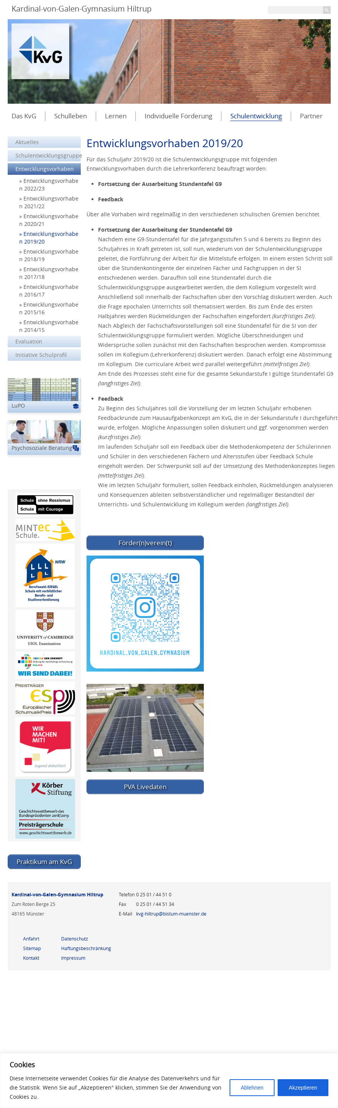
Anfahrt (31, 938)
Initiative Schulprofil (41, 354)
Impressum (73, 958)
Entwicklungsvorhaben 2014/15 (48, 325)
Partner (311, 115)
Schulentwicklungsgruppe (48, 155)
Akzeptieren (303, 1088)
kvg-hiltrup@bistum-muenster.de (171, 914)
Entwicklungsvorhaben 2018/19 (48, 255)
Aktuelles (27, 142)
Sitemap (32, 948)
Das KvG (24, 115)
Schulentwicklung (256, 115)
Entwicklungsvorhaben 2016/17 (48, 290)
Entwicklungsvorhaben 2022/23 (48, 184)
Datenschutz (74, 938)
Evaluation (28, 341)
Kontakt (31, 958)
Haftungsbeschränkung (86, 948)
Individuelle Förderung (178, 115)
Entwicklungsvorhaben (44, 169)
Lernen (116, 115)
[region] (169, 1080)
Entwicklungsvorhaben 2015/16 (48, 308)
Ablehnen (252, 1088)
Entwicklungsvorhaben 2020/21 (48, 219)
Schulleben (70, 115)
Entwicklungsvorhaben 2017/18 (48, 272)
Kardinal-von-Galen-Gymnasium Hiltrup (82, 8)
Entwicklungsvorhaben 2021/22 (48, 202)
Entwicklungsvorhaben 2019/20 (48, 237)
